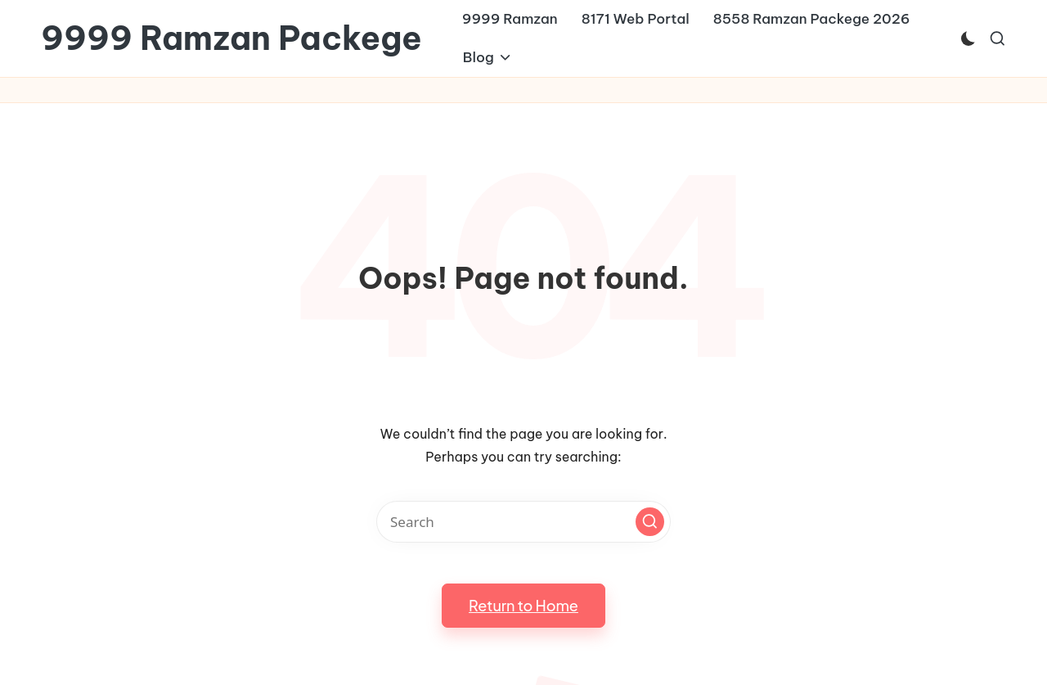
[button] (650, 521)
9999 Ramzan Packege (231, 38)
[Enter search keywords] (523, 522)
